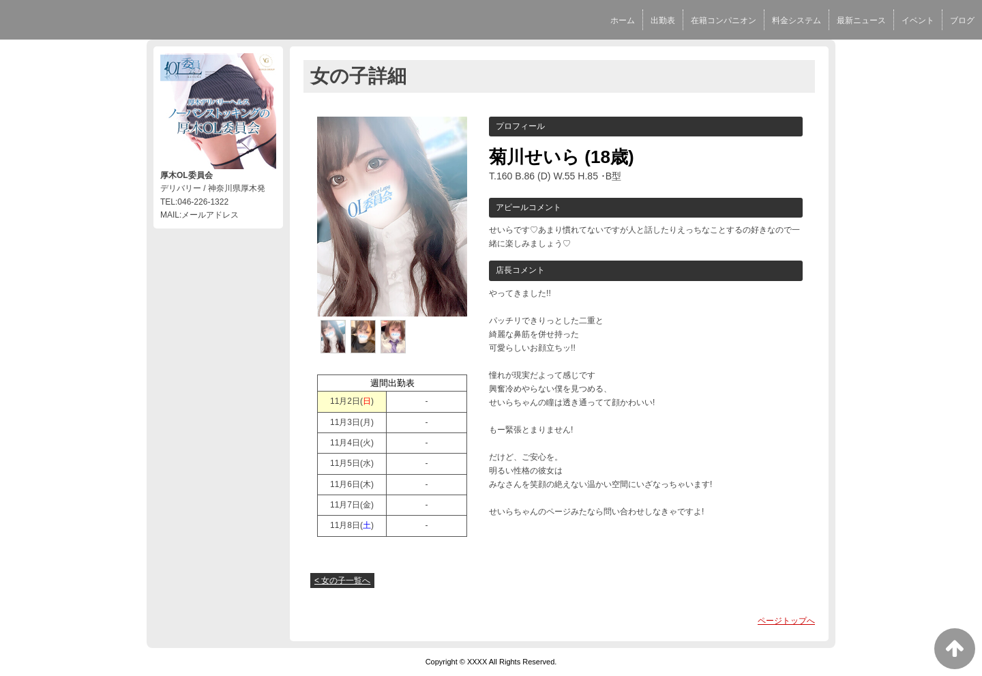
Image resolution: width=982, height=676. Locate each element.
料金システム (796, 20)
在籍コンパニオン (723, 20)
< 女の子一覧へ (342, 580)
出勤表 (663, 20)
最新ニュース (861, 20)
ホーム (622, 20)
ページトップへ (786, 621)
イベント (918, 20)
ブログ (962, 20)
